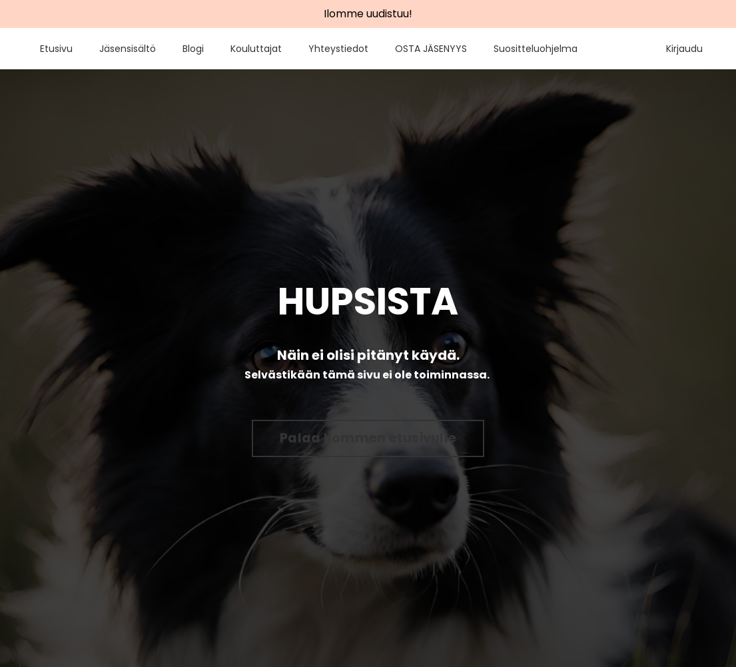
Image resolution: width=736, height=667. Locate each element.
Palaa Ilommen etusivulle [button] (368, 438)
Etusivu (56, 48)
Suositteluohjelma (535, 48)
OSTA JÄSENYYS (431, 48)
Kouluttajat (256, 48)
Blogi (193, 48)
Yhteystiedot (338, 48)
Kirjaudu (684, 48)
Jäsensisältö (127, 48)
